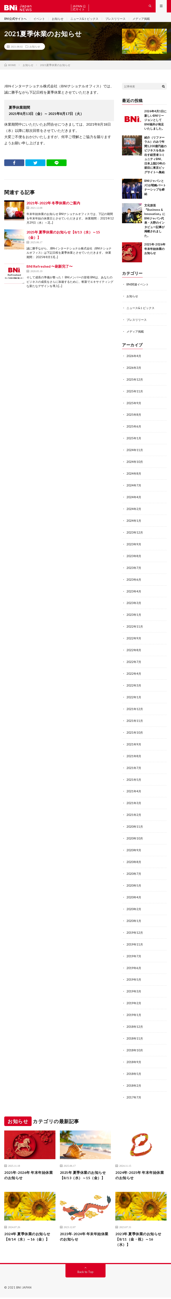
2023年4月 (134, 593)
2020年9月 (134, 847)
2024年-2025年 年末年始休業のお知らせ (140, 1168)
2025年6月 (134, 431)
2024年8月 (134, 477)
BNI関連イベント (138, 291)
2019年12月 (134, 928)
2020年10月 (134, 836)
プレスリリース (122, 22)
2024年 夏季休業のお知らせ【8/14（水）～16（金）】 (27, 1239)
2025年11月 (134, 396)
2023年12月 (134, 535)
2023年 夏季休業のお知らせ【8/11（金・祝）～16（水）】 (139, 1239)
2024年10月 (134, 466)
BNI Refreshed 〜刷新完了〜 (49, 273)
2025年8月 (134, 420)
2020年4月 (134, 893)
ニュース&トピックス (89, 22)
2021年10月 (134, 732)
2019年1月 (134, 1009)
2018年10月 (134, 1044)
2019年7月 (134, 951)
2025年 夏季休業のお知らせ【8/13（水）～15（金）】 (83, 1171)
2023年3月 (134, 604)
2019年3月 (134, 986)
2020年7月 (134, 870)
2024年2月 (134, 512)
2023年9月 (134, 547)
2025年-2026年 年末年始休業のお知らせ (154, 256)
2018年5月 (134, 1067)
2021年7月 (134, 766)
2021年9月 (134, 743)
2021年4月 (134, 789)
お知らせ (61, 22)
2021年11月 (134, 720)
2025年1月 (134, 443)
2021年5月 (134, 778)
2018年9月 (134, 1055)
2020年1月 (134, 917)
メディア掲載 (149, 22)
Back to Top (85, 1273)
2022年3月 (134, 685)
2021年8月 (134, 755)
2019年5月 (134, 974)
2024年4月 (134, 500)
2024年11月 (134, 454)
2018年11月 (134, 1032)
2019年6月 (134, 963)
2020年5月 (134, 882)
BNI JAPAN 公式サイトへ (79, 7)
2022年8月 (134, 651)
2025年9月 (134, 408)
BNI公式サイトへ (16, 22)
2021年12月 (134, 709)
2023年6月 (134, 581)
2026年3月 (134, 373)
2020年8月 (134, 859)
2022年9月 (134, 639)
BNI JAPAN (24, 1289)
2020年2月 (134, 905)
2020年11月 (134, 824)
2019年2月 (134, 998)
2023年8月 (134, 558)
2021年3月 (134, 801)
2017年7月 (134, 1090)
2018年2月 (134, 1078)
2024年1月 (134, 524)
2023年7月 (134, 570)
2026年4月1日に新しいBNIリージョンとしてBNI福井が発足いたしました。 (155, 126)
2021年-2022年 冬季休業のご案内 (53, 210)
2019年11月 (134, 940)
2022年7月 (134, 662)
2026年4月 (134, 362)
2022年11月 (134, 628)
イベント (41, 22)
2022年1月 (134, 697)
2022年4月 (134, 674)
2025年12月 (134, 385)
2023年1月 (134, 616)
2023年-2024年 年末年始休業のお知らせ (85, 1236)
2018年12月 (134, 1021)
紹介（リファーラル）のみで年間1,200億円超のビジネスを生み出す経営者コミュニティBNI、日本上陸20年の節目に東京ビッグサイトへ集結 (155, 162)
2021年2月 (134, 813)
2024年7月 (134, 489)
